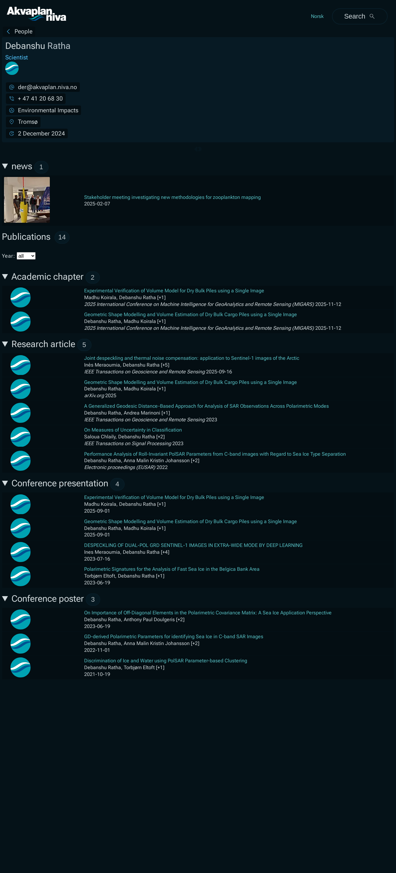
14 (62, 237)
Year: (19, 256)
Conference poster (55, 599)
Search (359, 16)
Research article (51, 345)
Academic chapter (55, 277)
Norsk (317, 16)
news (30, 167)
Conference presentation (68, 484)
